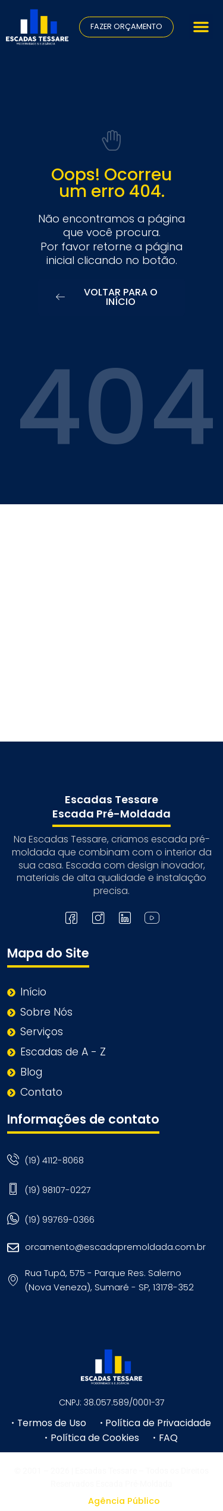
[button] (201, 26)
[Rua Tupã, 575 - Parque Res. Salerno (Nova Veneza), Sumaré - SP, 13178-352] (111, 623)
